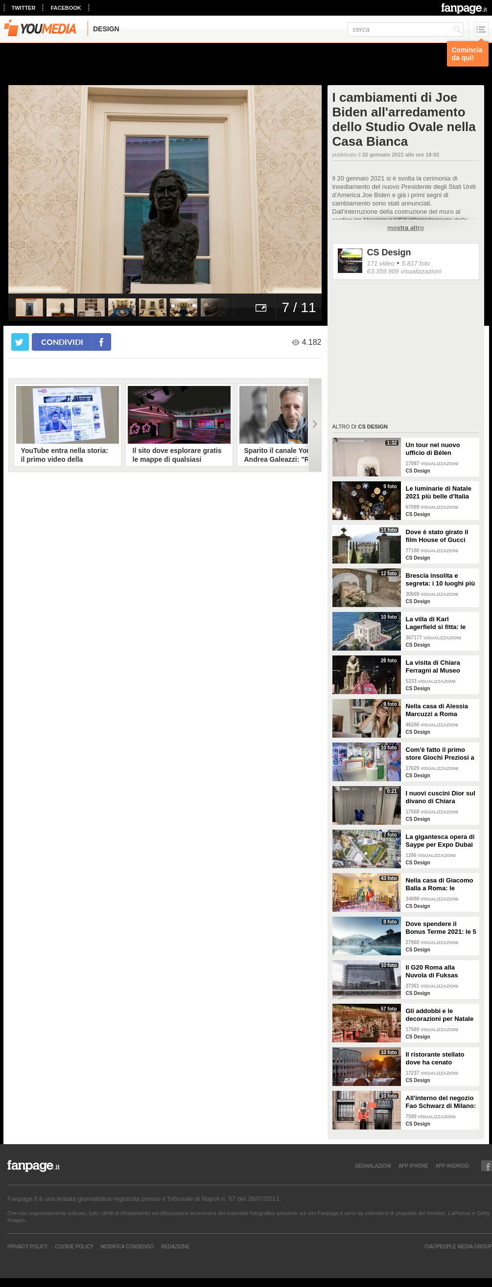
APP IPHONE (413, 1165)
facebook (65, 8)
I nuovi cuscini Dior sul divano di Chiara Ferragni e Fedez (440, 797)
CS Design (389, 252)
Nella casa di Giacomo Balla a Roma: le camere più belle (439, 884)
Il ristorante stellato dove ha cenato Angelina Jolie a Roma (440, 1058)
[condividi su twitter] (20, 342)
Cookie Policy (74, 1246)
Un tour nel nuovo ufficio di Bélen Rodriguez (433, 449)
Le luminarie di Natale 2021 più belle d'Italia (438, 492)
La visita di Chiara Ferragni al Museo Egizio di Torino (433, 667)
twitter (24, 8)
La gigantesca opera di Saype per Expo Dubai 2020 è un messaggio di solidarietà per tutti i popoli (440, 841)
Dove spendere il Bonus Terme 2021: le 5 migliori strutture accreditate (441, 928)
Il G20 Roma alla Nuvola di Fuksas (432, 971)
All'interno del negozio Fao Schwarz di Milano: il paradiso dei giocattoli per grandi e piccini (441, 1102)
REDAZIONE (175, 1246)
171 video (381, 263)
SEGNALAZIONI (373, 1165)
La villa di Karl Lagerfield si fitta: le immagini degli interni (438, 623)
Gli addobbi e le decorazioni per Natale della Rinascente (440, 1015)
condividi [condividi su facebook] (62, 341)
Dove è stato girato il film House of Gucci (437, 535)
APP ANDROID (452, 1165)
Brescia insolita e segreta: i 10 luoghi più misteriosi (440, 579)
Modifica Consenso (127, 1246)
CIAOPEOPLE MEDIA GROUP (458, 1246)
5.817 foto (415, 263)
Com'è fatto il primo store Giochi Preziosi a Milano (440, 754)
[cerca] (406, 29)
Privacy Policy (27, 1246)
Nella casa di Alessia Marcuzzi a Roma (437, 710)
